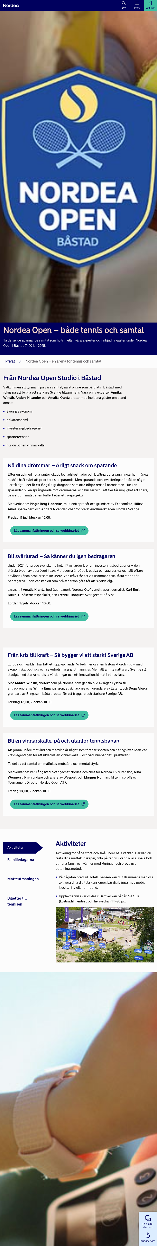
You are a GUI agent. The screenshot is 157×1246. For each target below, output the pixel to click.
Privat (10, 361)
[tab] (23, 848)
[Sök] (124, 5)
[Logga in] (150, 5)
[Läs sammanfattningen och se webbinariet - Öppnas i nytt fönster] (49, 530)
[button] (148, 1221)
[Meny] (137, 5)
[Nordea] (11, 5)
